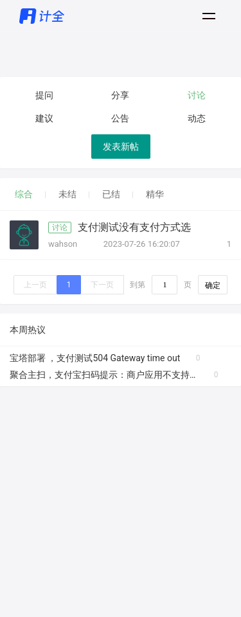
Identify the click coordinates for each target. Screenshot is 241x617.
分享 (120, 95)
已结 (111, 194)
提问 (44, 95)
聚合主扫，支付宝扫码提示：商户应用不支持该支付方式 (104, 375)
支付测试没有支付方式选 (134, 227)
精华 (155, 194)
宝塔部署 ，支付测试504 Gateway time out (95, 358)
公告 (120, 118)
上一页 (35, 284)
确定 (212, 285)
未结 (67, 194)
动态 (197, 118)
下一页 (102, 284)
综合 (24, 194)
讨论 (197, 95)
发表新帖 (121, 146)
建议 (44, 118)
